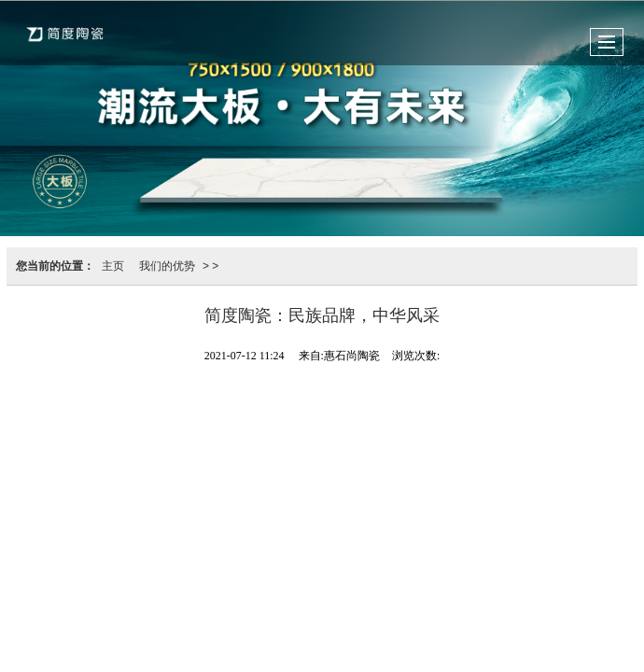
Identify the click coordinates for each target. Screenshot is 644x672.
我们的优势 (167, 266)
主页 (113, 266)
